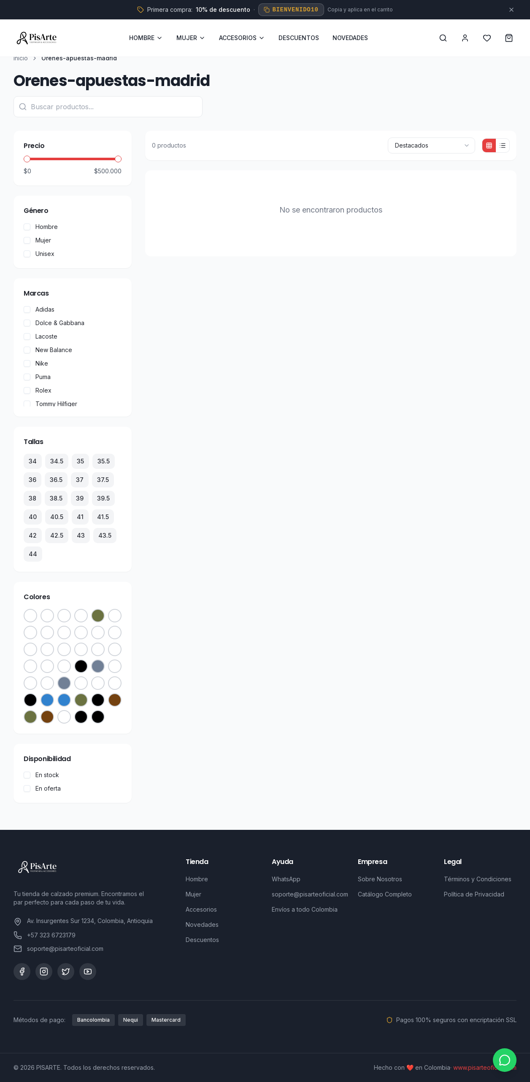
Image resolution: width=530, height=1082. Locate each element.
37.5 (103, 479)
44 (33, 553)
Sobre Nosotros (380, 879)
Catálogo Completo (385, 894)
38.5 (56, 498)
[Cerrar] (511, 10)
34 (33, 461)
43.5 (104, 535)
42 (33, 535)
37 (80, 479)
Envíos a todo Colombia (305, 909)
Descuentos (202, 939)
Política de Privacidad (474, 894)
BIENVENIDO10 (291, 9)
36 (32, 479)
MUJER (191, 37)
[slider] (27, 159)
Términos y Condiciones (477, 879)
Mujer (193, 894)
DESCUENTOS (299, 37)
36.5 (56, 479)
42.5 (56, 535)
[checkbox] (27, 226)
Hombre (197, 879)
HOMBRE (146, 37)
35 (80, 461)
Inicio (21, 58)
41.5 (103, 516)
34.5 (56, 461)
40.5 (56, 516)
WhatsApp (286, 879)
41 (80, 516)
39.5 (103, 498)
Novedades (202, 924)
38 (32, 498)
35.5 (103, 461)
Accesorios (201, 909)
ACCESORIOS (242, 37)
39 (80, 498)
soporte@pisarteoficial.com (310, 894)
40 (33, 516)
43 (81, 535)
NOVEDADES (350, 37)
